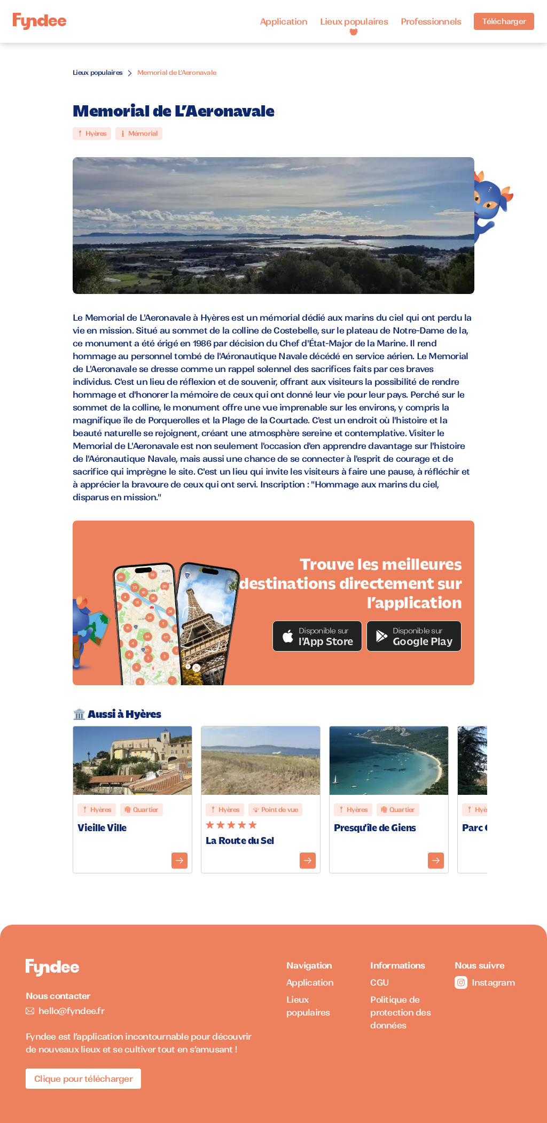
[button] (317, 636)
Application (283, 21)
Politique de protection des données (400, 1012)
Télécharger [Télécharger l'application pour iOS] (504, 21)
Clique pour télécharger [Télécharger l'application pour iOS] (83, 1078)
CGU (379, 982)
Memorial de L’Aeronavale (176, 72)
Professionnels (431, 21)
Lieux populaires (354, 21)
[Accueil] (39, 21)
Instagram (485, 982)
